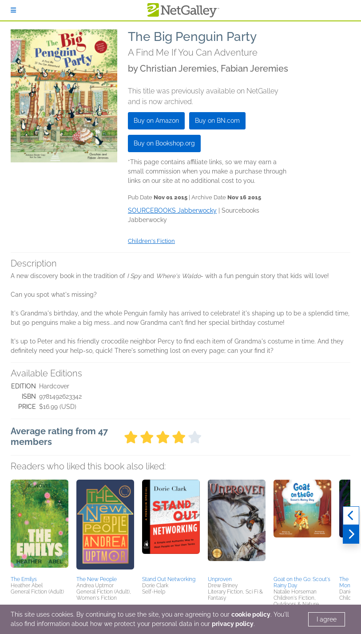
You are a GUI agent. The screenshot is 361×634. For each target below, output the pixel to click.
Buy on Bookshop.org (164, 143)
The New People (96, 579)
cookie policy (250, 614)
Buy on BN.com (217, 120)
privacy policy (233, 623)
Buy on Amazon (156, 120)
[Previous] (351, 515)
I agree (327, 619)
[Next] (351, 534)
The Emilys (24, 579)
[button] (39, 526)
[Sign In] (13, 10)
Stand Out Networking (168, 579)
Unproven (220, 579)
